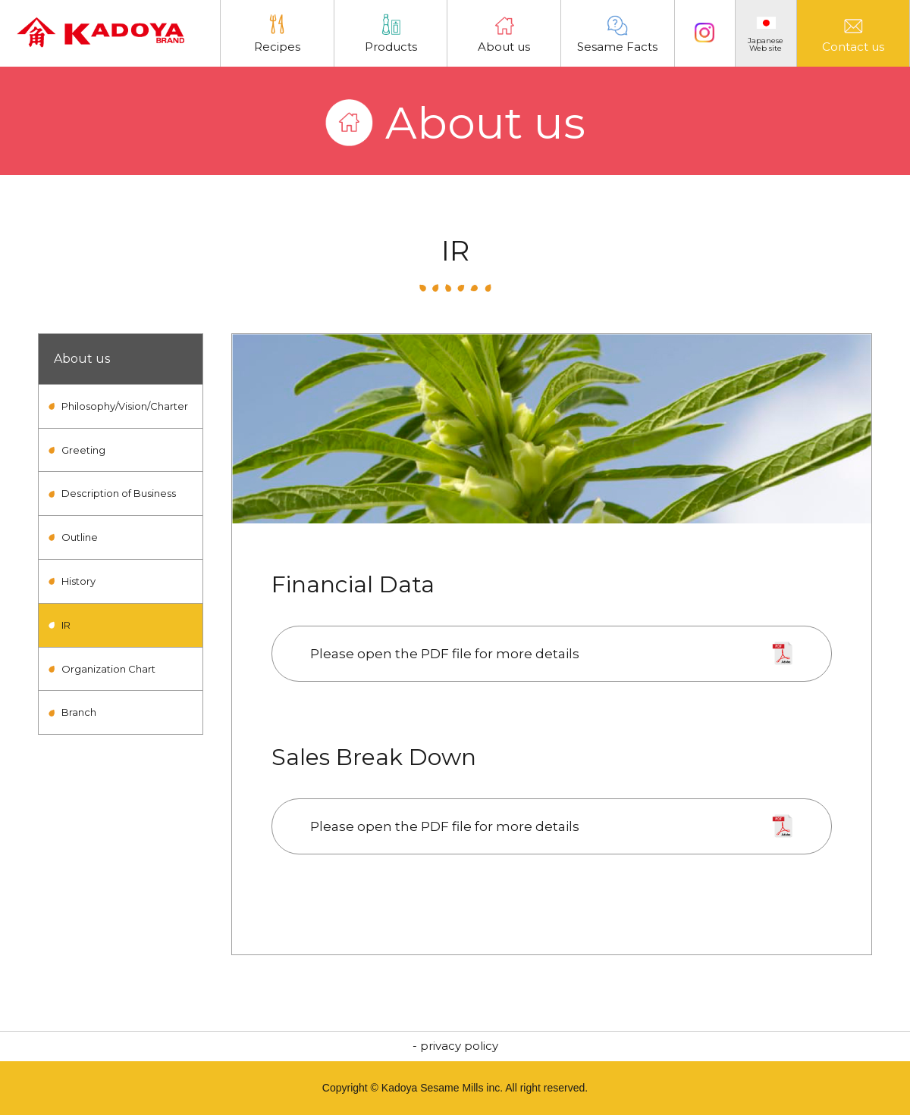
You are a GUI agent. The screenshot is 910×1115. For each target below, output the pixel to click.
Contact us (853, 34)
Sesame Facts (617, 34)
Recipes (277, 34)
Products (391, 34)
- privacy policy (455, 1045)
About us (504, 34)
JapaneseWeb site (765, 35)
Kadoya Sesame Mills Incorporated (100, 36)
